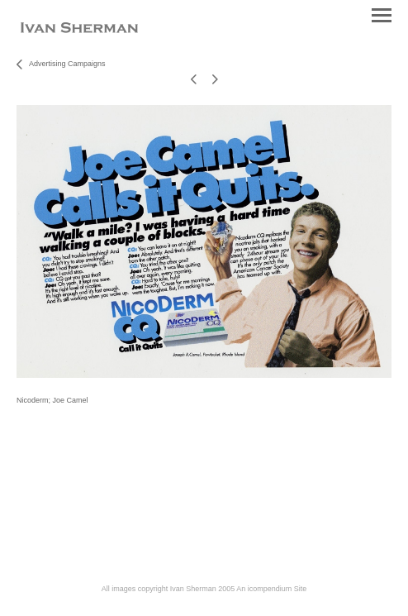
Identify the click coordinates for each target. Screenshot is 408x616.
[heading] (79, 30)
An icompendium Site (271, 589)
